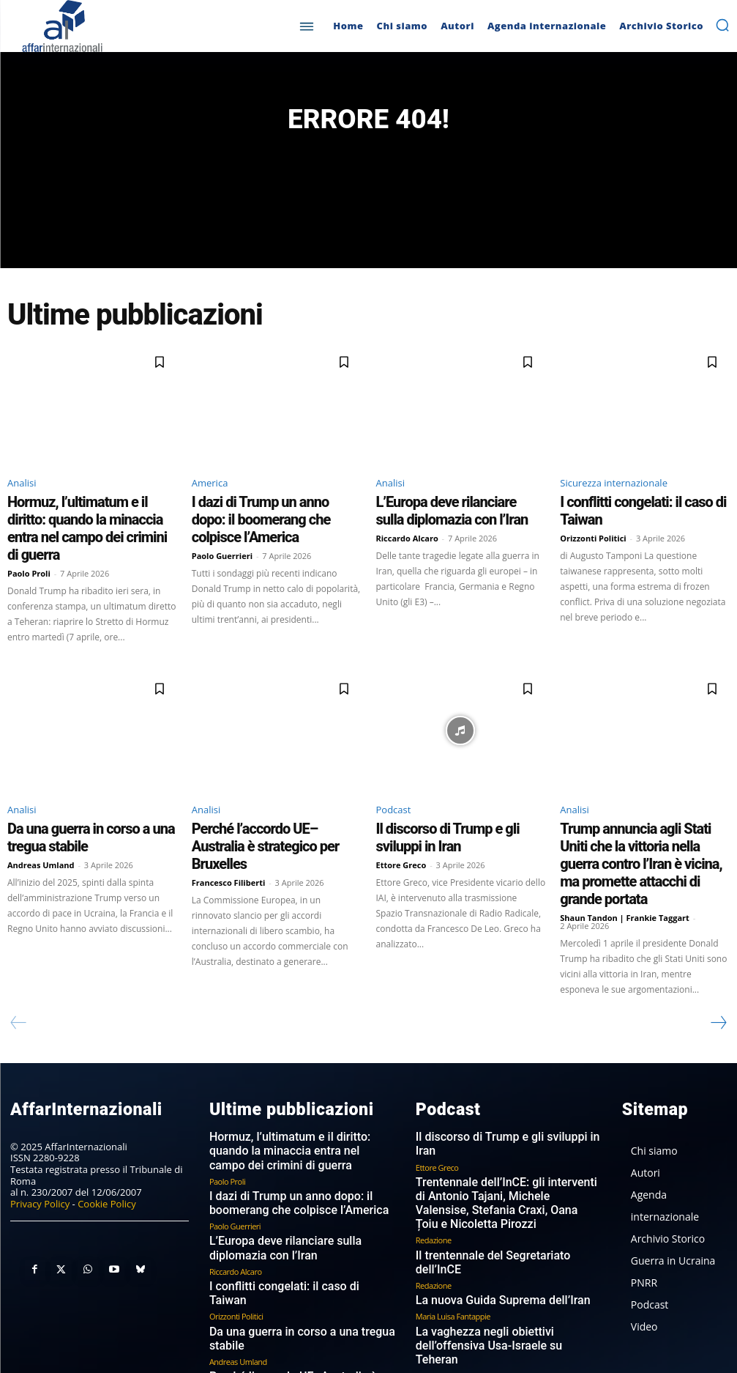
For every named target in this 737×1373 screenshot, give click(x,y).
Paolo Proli (28, 549)
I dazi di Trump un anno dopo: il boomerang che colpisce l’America (265, 513)
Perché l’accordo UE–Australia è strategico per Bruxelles (260, 809)
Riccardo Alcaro (407, 536)
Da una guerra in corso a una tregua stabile (300, 1230)
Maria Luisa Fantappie (453, 1192)
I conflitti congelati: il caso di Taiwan (635, 507)
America (210, 489)
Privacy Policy (40, 1129)
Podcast (393, 785)
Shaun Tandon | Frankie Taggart (624, 845)
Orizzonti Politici (593, 523)
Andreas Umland (41, 832)
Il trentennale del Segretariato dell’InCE (498, 1146)
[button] (722, 25)
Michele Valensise (446, 1234)
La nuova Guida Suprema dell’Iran (487, 1177)
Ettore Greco (401, 819)
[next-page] (718, 951)
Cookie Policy (107, 1129)
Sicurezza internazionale (613, 489)
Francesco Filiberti (229, 832)
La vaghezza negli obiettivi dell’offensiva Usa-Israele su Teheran (501, 1213)
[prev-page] (18, 951)
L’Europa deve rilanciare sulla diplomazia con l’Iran (437, 513)
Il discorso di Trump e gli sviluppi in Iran (459, 803)
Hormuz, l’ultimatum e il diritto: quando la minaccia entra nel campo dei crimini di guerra (89, 520)
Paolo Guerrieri (222, 536)
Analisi (21, 489)
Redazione (434, 1131)
